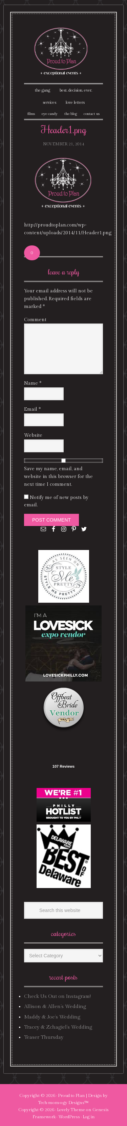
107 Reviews (63, 766)
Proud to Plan (71, 1095)
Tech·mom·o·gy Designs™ (63, 1102)
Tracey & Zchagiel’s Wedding (58, 1027)
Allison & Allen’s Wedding (55, 1006)
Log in (89, 1117)
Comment (35, 319)
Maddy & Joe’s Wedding (52, 1017)
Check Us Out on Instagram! (57, 996)
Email (32, 409)
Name (32, 383)
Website (33, 435)
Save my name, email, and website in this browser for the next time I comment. (58, 476)
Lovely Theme (71, 1109)
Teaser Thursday (43, 1037)
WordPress (69, 1117)
